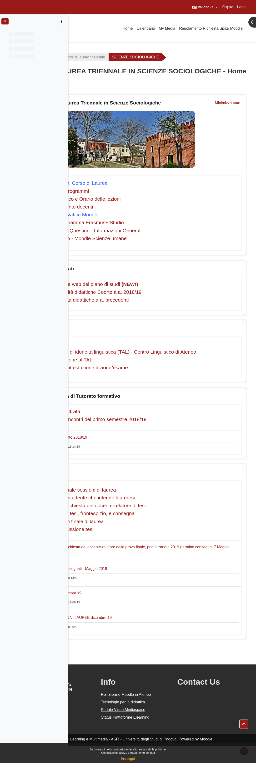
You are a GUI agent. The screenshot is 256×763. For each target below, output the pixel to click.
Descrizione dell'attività (107, 417)
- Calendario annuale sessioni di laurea (125, 495)
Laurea (102, 478)
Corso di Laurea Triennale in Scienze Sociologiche (154, 102)
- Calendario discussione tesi (114, 535)
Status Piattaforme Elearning (152, 732)
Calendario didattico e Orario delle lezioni (128, 199)
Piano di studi (110, 268)
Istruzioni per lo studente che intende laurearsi (136, 503)
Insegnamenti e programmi (112, 191)
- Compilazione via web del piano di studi (136, 284)
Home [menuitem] (128, 28)
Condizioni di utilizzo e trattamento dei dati (128, 752)
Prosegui (128, 759)
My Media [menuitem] (167, 28)
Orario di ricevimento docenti (114, 206)
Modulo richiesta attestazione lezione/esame (131, 373)
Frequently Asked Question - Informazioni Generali (138, 230)
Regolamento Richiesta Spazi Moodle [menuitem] (211, 28)
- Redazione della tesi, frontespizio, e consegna (134, 519)
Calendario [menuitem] (145, 28)
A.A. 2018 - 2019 (91, 57)
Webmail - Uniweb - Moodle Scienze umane (131, 238)
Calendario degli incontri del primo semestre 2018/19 (140, 425)
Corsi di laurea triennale (138, 57)
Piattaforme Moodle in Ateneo (154, 703)
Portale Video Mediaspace (158, 721)
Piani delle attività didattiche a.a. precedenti (133, 300)
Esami (101, 328)
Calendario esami (101, 344)
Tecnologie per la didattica (158, 714)
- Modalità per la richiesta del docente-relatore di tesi (140, 511)
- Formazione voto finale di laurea (119, 527)
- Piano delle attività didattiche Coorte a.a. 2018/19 (138, 292)
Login (241, 7)
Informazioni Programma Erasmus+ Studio (129, 222)
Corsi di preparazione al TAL (113, 365)
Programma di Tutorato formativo (133, 402)
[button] (205, 7)
